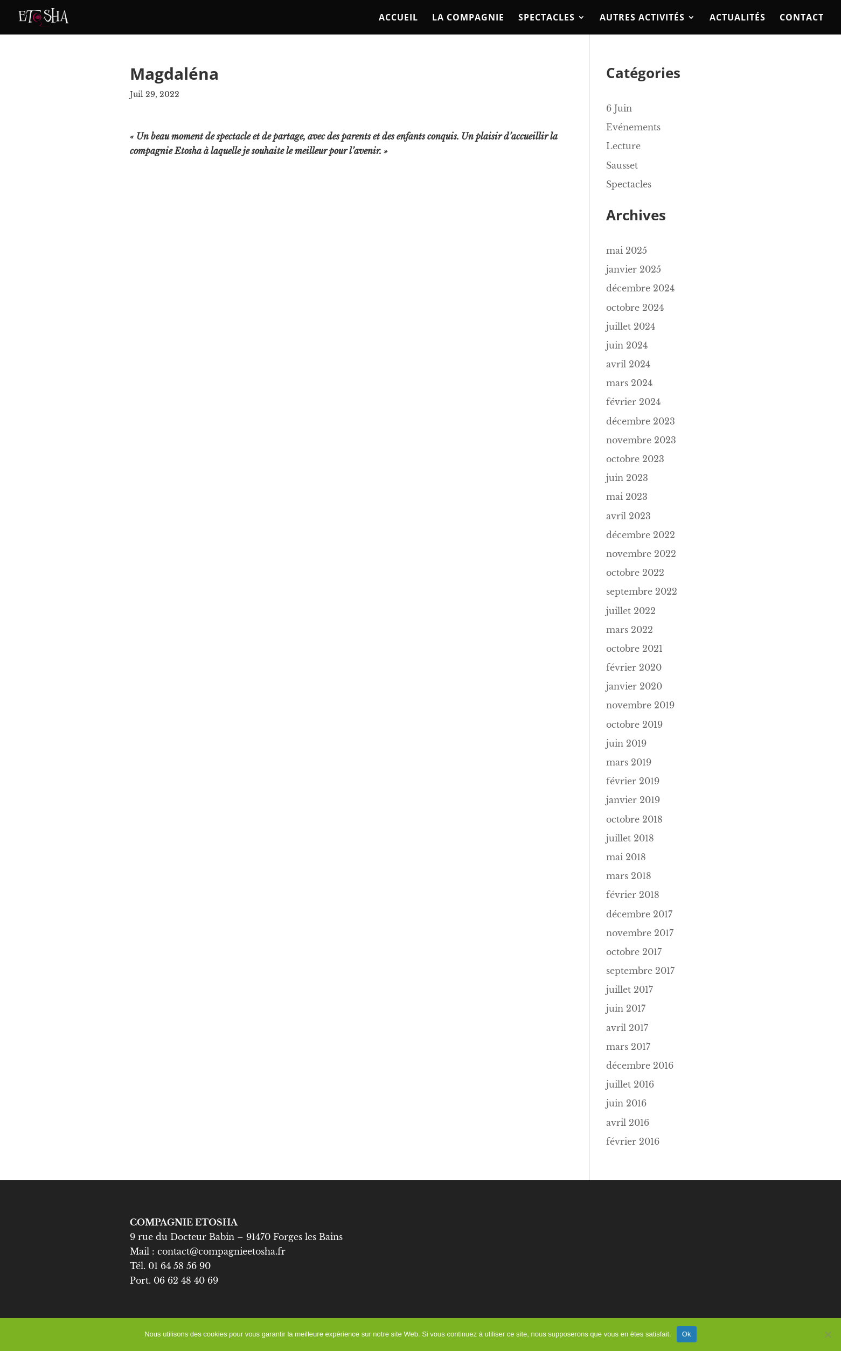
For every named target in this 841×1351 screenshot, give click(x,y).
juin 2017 (625, 1008)
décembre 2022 (640, 535)
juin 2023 (627, 477)
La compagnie (468, 18)
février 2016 (632, 1141)
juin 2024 (627, 345)
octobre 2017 (634, 951)
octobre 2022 (635, 572)
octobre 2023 (635, 459)
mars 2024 (629, 383)
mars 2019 (628, 762)
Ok (686, 1334)
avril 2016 (627, 1122)
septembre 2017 (640, 970)
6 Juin (619, 108)
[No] (827, 1334)
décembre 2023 (640, 421)
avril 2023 (628, 516)
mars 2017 (628, 1046)
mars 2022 (629, 629)
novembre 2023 (641, 440)
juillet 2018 (630, 838)
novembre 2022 (641, 553)
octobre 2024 (635, 307)
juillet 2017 (629, 989)
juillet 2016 (630, 1084)
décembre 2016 (639, 1065)
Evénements (633, 127)
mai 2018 (626, 857)
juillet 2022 (631, 610)
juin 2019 (626, 743)
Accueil (398, 18)
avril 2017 (627, 1027)
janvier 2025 (633, 269)
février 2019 (632, 781)
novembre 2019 (640, 705)
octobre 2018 (634, 819)
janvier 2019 (633, 800)
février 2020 (634, 667)
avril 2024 (628, 364)
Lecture (623, 146)
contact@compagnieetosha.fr (222, 1251)
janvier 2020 (634, 686)
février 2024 (633, 401)
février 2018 (632, 894)
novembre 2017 (639, 933)
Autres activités (642, 18)
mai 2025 (626, 250)
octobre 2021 (634, 648)
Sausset (622, 165)
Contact (802, 18)
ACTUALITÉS (738, 18)
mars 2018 (628, 876)
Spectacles (546, 18)
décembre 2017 (639, 914)
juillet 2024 (630, 326)
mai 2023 (627, 496)
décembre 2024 (640, 288)
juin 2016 (626, 1103)
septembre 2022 (641, 591)
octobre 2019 (634, 724)
